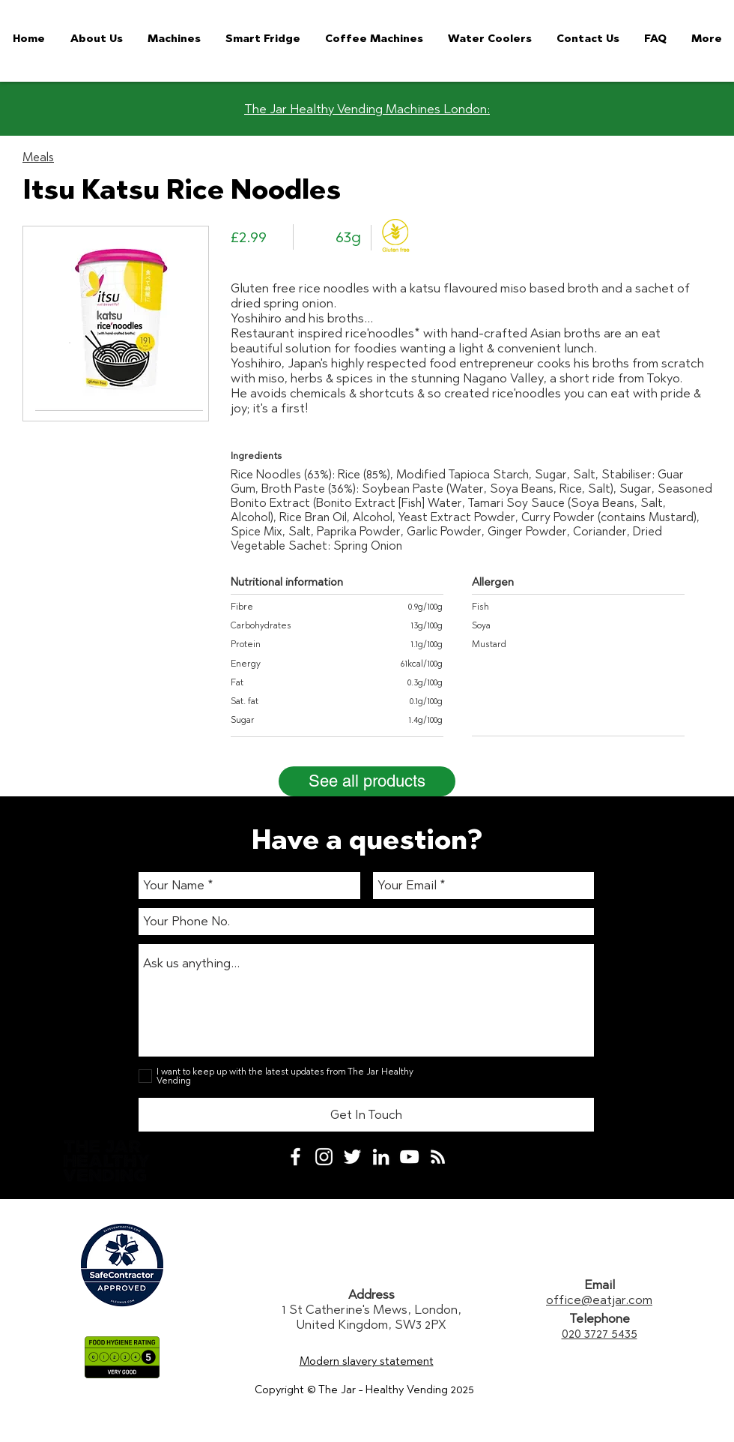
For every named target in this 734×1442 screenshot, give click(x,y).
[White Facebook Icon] (295, 1156)
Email (599, 1284)
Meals (38, 157)
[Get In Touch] (366, 1115)
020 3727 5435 (599, 1333)
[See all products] (367, 781)
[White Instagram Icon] (324, 1156)
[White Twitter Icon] (352, 1156)
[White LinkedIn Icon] (380, 1156)
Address (371, 1294)
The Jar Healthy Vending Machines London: (367, 108)
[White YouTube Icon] (409, 1156)
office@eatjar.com (599, 1299)
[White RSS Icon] (437, 1156)
